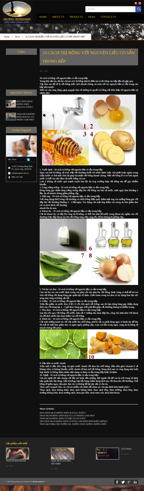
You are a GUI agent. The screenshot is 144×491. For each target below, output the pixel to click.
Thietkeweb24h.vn (38, 481)
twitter (123, 482)
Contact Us (108, 17)
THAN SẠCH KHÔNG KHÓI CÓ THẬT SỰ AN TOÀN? (63, 418)
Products (76, 17)
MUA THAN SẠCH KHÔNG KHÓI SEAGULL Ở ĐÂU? (24, 104)
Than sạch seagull (65, 90)
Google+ (129, 482)
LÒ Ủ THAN (126, 449)
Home (43, 17)
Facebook (117, 482)
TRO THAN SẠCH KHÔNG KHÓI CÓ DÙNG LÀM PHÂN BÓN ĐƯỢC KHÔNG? (74, 421)
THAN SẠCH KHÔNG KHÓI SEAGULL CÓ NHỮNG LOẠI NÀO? (25, 117)
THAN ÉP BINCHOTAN (16, 461)
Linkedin (135, 482)
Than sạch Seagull (48, 387)
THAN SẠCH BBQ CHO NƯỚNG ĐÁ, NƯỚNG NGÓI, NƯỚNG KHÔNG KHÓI (73, 424)
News (91, 17)
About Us (58, 17)
